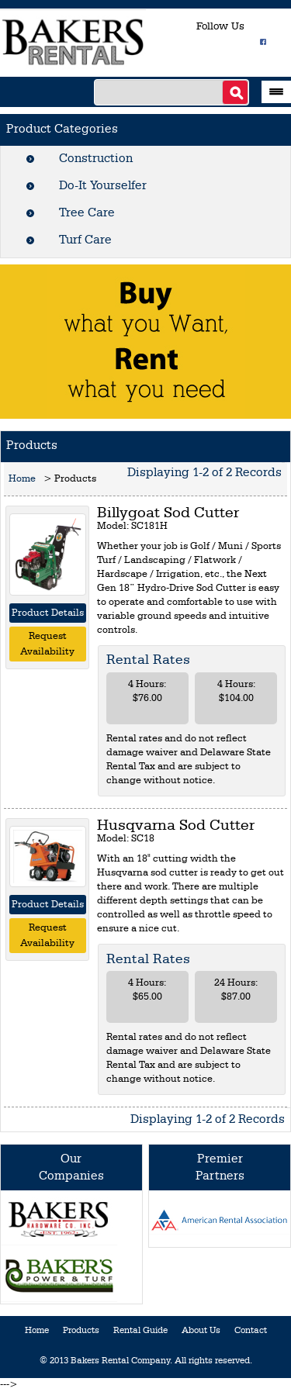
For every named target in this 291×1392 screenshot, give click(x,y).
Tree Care (87, 213)
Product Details (48, 613)
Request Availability (47, 644)
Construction (96, 159)
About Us (201, 1330)
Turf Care (85, 240)
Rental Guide (140, 1330)
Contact (250, 1330)
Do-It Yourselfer (103, 186)
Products (81, 1330)
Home (22, 479)
